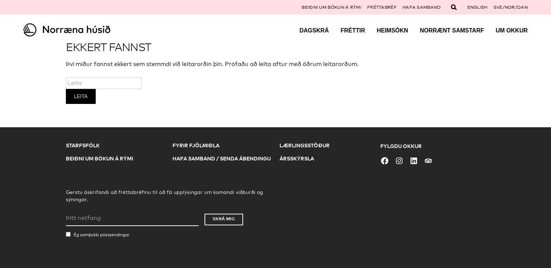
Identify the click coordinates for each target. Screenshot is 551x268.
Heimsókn (392, 30)
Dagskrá (314, 30)
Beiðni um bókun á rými (331, 7)
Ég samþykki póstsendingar (102, 234)
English (477, 7)
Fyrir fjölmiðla (196, 145)
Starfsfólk (83, 145)
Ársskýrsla (297, 158)
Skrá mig (224, 218)
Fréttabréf (382, 7)
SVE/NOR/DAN (510, 7)
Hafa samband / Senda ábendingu (222, 158)
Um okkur (512, 30)
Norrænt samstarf (452, 30)
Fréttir (353, 30)
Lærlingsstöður (305, 145)
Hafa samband (422, 7)
